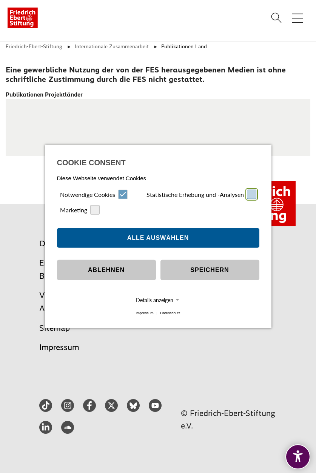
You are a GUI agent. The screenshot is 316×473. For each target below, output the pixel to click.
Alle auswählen (158, 238)
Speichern (209, 270)
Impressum (144, 313)
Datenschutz (170, 313)
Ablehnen (106, 270)
